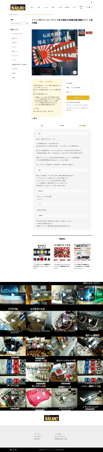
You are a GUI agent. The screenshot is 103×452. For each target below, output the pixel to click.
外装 (32, 7)
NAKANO (67, 7)
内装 (39, 7)
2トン (76, 107)
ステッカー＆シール (77, 105)
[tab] (42, 125)
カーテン (46, 7)
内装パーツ (14, 42)
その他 (60, 7)
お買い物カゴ (37, 438)
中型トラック (70, 110)
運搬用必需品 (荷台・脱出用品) (19, 64)
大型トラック (85, 107)
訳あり (13, 77)
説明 (42, 125)
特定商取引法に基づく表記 (61, 438)
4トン (80, 107)
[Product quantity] (73, 92)
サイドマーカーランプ (17, 33)
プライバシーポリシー (60, 436)
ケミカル (14, 60)
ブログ (74, 7)
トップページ (37, 434)
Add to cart (79, 97)
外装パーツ (14, 38)
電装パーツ (14, 51)
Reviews (82, 126)
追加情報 (62, 125)
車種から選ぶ (81, 7)
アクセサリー (86, 105)
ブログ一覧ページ (38, 436)
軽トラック (72, 107)
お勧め (13, 73)
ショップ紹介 (58, 434)
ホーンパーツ (15, 55)
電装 (53, 7)
